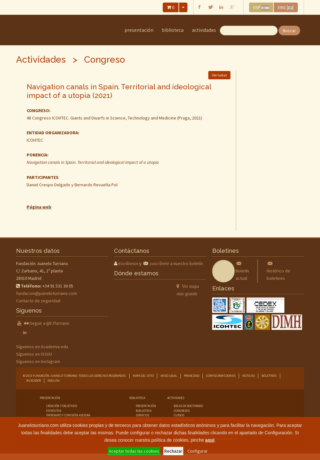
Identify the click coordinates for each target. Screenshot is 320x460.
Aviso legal (168, 376)
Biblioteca (173, 30)
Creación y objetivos (61, 406)
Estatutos (53, 411)
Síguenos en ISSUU (34, 354)
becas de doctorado (188, 406)
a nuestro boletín (176, 263)
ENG (286, 7)
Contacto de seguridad (38, 301)
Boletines (269, 376)
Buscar (289, 30)
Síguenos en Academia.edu (42, 346)
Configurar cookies (221, 376)
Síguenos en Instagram (38, 361)
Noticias (248, 376)
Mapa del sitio (143, 376)
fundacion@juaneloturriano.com (46, 293)
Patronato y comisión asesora (68, 415)
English (54, 380)
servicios (142, 415)
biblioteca (143, 411)
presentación (146, 406)
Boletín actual (242, 271)
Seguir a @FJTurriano (49, 323)
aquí (209, 440)
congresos (182, 411)
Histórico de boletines (278, 271)
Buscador (33, 380)
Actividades (204, 30)
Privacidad (191, 376)
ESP (261, 7)
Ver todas (219, 75)
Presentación (139, 30)
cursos (179, 415)
